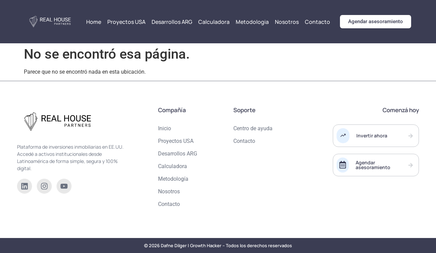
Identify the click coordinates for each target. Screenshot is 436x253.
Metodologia (252, 22)
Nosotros (287, 22)
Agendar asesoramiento (373, 164)
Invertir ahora (371, 135)
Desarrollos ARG (172, 22)
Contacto (317, 22)
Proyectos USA (126, 22)
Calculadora (214, 22)
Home (93, 22)
